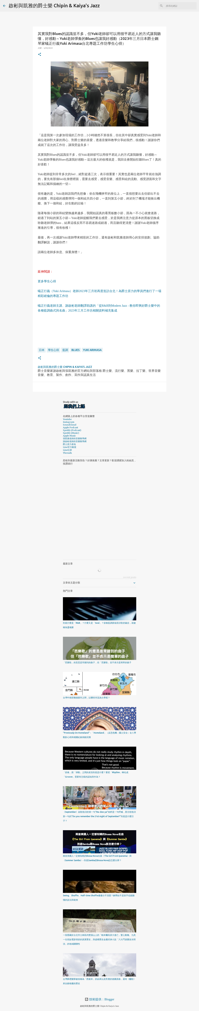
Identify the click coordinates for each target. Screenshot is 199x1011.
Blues (75, 349)
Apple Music (69, 435)
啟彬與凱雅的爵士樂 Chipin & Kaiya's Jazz (54, 5)
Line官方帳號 (69, 447)
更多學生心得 (47, 281)
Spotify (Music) (71, 433)
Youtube (67, 419)
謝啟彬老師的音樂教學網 (74, 441)
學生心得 (53, 349)
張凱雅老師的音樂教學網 (74, 438)
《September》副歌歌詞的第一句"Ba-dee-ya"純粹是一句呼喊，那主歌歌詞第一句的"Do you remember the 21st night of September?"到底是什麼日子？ (99, 816)
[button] (39, 55)
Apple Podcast (70, 427)
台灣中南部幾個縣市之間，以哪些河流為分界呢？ (86, 697)
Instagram (68, 422)
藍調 (65, 349)
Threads (67, 453)
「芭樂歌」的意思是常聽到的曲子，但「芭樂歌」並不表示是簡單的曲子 (97, 662)
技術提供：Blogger (99, 999)
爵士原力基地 (69, 444)
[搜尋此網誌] (180, 5)
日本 (41, 349)
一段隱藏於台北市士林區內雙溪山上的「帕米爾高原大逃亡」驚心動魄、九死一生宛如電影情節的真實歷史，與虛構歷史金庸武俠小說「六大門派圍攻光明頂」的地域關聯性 (99, 939)
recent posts (129, 577)
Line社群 (67, 450)
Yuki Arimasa (92, 349)
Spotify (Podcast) (72, 430)
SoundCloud (69, 424)
